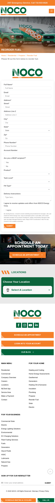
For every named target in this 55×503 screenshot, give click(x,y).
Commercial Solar (8, 421)
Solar (31, 403)
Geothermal (33, 377)
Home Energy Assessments (39, 374)
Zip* (5, 135)
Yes (6, 162)
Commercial (5, 374)
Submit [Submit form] (9, 226)
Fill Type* (7, 186)
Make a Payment (7, 396)
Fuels (3, 443)
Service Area (6, 392)
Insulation (32, 389)
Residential (5, 370)
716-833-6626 (41, 3)
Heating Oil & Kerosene (37, 385)
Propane (32, 396)
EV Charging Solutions (9, 436)
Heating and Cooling (36, 370)
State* (6, 127)
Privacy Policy (44, 491)
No (6, 166)
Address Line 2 (10, 111)
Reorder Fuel (34, 400)
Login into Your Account (27, 343)
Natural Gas (5, 462)
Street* (6, 103)
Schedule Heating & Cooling (18, 500)
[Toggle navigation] (51, 11)
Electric (31, 407)
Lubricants (5, 458)
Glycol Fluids (6, 451)
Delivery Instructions (12, 194)
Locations (5, 385)
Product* (7, 170)
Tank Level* (8, 178)
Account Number (10, 150)
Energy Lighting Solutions (10, 429)
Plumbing (32, 392)
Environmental (6, 432)
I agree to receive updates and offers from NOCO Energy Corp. (26, 204)
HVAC (3, 455)
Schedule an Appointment (27, 255)
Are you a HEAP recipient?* (15, 158)
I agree (7, 210)
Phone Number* (10, 142)
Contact (4, 400)
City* (6, 119)
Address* (7, 100)
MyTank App (5, 389)
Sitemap (35, 491)
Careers (4, 381)
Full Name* (8, 84)
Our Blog (27, 352)
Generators (33, 381)
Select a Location (21, 289)
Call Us (45, 500)
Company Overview (8, 377)
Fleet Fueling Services (9, 440)
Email (6, 92)
